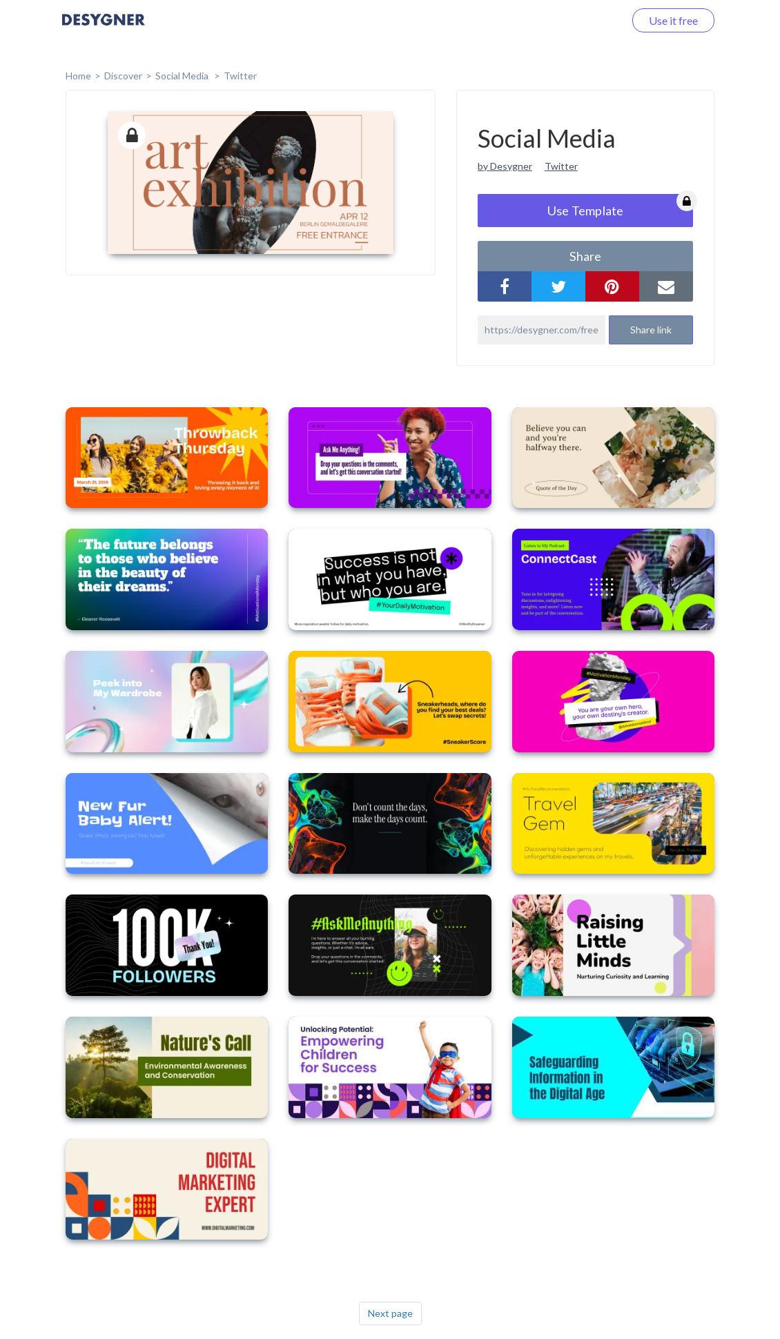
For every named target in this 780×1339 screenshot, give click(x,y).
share (585, 256)
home (78, 75)
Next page (390, 1313)
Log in (592, 20)
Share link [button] (651, 329)
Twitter (240, 75)
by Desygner (505, 166)
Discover (123, 75)
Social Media (183, 75)
